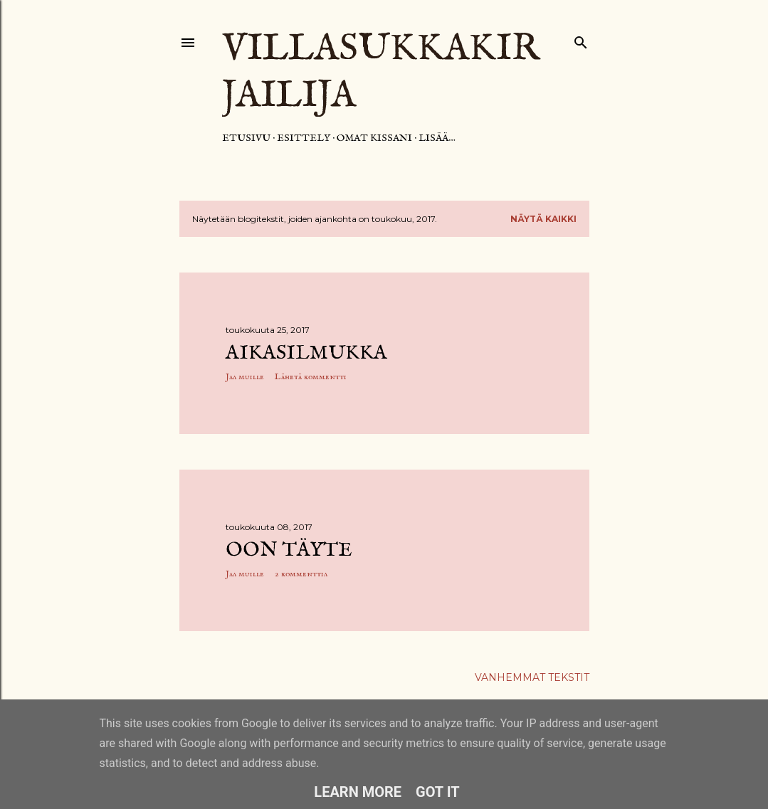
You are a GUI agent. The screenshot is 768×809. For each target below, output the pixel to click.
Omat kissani (374, 138)
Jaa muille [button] (245, 376)
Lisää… (437, 138)
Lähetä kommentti (311, 376)
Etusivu (246, 138)
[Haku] (580, 39)
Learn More (357, 791)
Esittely (303, 138)
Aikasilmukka (306, 353)
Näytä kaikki (543, 218)
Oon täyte (289, 550)
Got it (438, 791)
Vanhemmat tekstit (532, 677)
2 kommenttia (301, 574)
